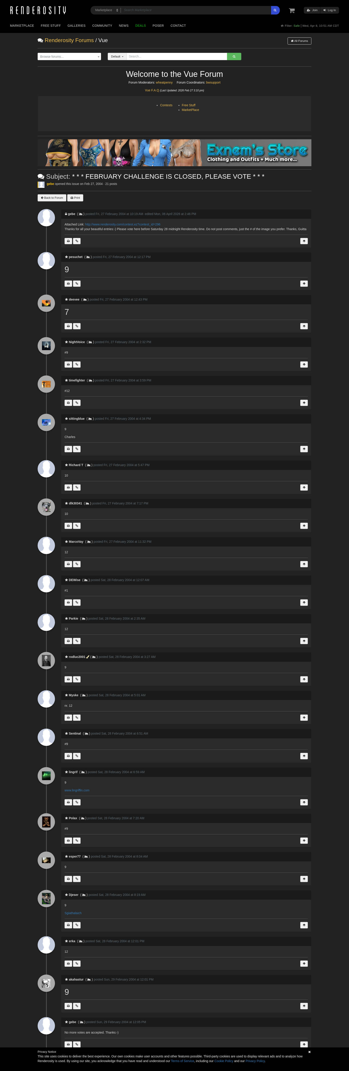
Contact (178, 25)
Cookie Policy (223, 1061)
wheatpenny (164, 82)
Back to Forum (52, 197)
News (123, 25)
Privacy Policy (255, 1061)
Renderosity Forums (69, 40)
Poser (158, 25)
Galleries (76, 25)
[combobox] (69, 56)
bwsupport (213, 82)
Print (75, 197)
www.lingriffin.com (77, 790)
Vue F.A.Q (152, 90)
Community (102, 25)
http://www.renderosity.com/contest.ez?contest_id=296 (122, 224)
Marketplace (22, 25)
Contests (166, 105)
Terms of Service (182, 1061)
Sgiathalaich (73, 913)
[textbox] (68, 57)
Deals (140, 25)
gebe (50, 184)
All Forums (299, 41)
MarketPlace (190, 110)
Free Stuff (51, 25)
